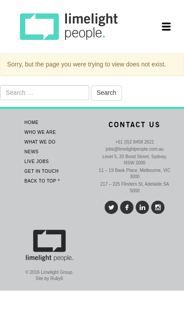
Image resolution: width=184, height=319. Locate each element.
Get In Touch (41, 171)
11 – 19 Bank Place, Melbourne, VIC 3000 (135, 173)
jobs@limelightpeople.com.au (135, 149)
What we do (39, 142)
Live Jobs (36, 161)
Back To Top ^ (42, 181)
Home (31, 122)
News (31, 151)
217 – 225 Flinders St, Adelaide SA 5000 (134, 187)
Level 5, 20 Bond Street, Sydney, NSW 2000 (134, 159)
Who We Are (40, 132)
